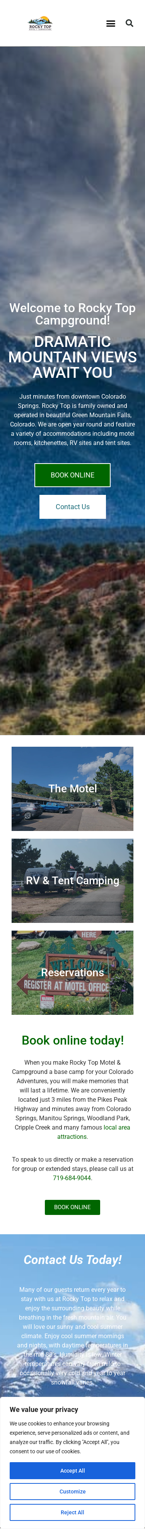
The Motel (72, 788)
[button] (110, 23)
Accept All (72, 1471)
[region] (72, 1463)
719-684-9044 (72, 1178)
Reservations (72, 972)
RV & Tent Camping (72, 880)
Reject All (72, 1512)
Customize (73, 1491)
